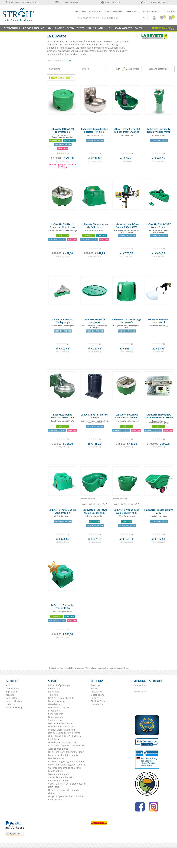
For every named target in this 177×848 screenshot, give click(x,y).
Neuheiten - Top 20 (58, 707)
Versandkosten (92, 668)
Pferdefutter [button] (12, 28)
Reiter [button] (80, 28)
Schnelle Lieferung (66, 2)
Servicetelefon (55, 713)
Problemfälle (113, 11)
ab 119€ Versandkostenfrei (155, 2)
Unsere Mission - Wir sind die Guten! (64, 791)
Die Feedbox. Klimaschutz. (62, 726)
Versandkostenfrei (160, 68)
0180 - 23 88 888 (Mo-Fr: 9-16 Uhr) (22, 2)
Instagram (96, 691)
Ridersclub (80, 11)
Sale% (138, 28)
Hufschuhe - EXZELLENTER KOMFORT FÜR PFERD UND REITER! (66, 744)
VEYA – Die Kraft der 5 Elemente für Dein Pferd (67, 785)
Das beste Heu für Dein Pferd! (64, 732)
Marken (169, 11)
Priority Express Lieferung (61, 729)
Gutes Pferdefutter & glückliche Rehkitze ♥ (65, 738)
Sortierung (60, 68)
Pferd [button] (70, 28)
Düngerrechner (56, 716)
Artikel (132, 11)
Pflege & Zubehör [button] (33, 28)
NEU (109, 28)
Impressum (12, 691)
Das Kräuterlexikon (58, 758)
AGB (8, 685)
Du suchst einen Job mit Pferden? (66, 751)
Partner (95, 697)
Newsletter (11, 697)
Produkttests (151, 11)
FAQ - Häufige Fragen (59, 685)
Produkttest (54, 710)
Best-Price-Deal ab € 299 (61, 697)
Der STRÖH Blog (14, 707)
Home (49, 61)
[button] (153, 18)
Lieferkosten (54, 704)
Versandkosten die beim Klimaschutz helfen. (61, 779)
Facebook (96, 685)
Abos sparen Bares (58, 748)
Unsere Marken (14, 701)
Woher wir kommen (58, 774)
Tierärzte (53, 694)
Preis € (94, 68)
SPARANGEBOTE (123, 28)
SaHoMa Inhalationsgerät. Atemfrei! (67, 764)
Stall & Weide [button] (56, 28)
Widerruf (10, 704)
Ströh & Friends (99, 701)
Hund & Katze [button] (95, 28)
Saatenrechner (56, 720)
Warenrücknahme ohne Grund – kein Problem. (65, 769)
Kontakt (10, 694)
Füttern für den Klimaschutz (63, 755)
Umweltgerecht (110, 2)
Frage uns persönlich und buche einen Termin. (65, 798)
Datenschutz (12, 688)
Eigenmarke (95, 11)
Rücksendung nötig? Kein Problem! (66, 761)
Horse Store (97, 704)
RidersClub (54, 688)
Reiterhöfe (53, 691)
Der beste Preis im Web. (61, 723)
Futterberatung (56, 701)
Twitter (94, 688)
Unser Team (97, 694)
